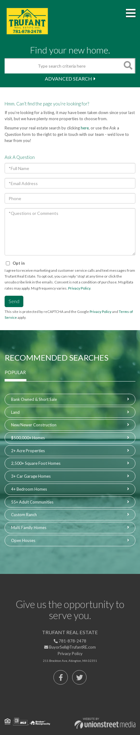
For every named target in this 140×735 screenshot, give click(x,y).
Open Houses (23, 540)
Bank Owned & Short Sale (34, 399)
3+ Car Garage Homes (31, 476)
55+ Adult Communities (32, 502)
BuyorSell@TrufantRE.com (70, 647)
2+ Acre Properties (28, 450)
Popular (15, 372)
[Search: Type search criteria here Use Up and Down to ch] (62, 65)
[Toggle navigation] (131, 13)
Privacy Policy (79, 288)
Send (14, 301)
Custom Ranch (24, 514)
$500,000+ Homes (28, 437)
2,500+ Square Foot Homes (35, 463)
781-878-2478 (70, 640)
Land (15, 412)
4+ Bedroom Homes (29, 489)
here (85, 127)
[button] (127, 65)
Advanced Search (68, 78)
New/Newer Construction (33, 424)
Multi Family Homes (28, 527)
